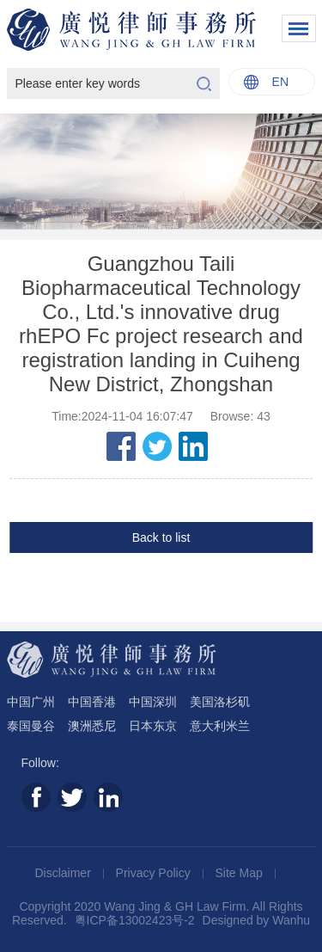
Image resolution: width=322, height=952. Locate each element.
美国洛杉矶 (220, 702)
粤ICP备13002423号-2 (135, 920)
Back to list (161, 537)
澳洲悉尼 (92, 726)
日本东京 (153, 726)
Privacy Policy (155, 873)
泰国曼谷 (31, 726)
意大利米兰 (220, 726)
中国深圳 (153, 702)
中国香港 (92, 702)
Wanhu (291, 920)
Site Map (241, 873)
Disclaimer (64, 873)
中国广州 (31, 702)
